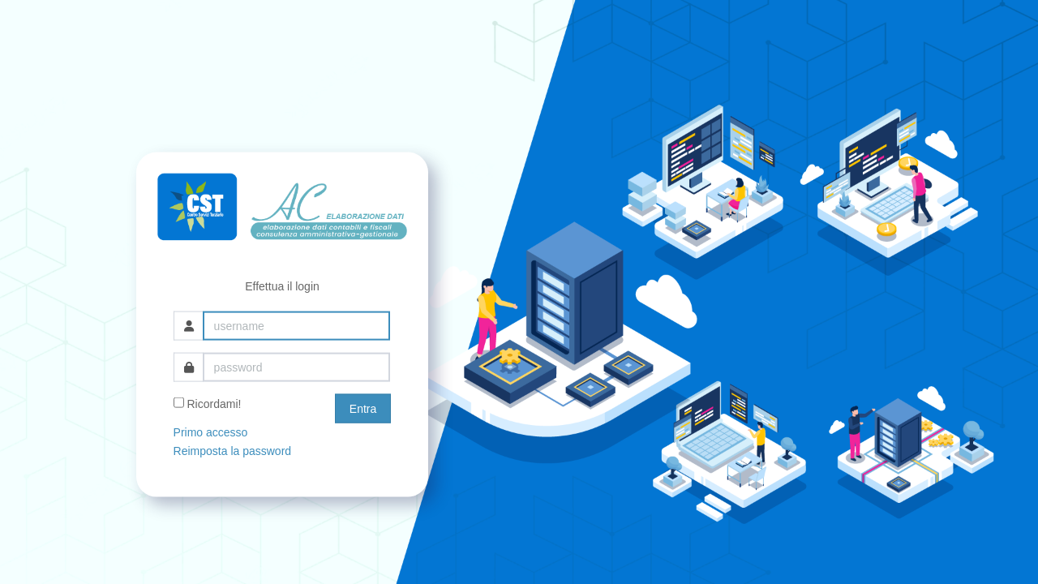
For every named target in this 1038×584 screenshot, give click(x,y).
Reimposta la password (233, 450)
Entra (363, 408)
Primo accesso (211, 432)
